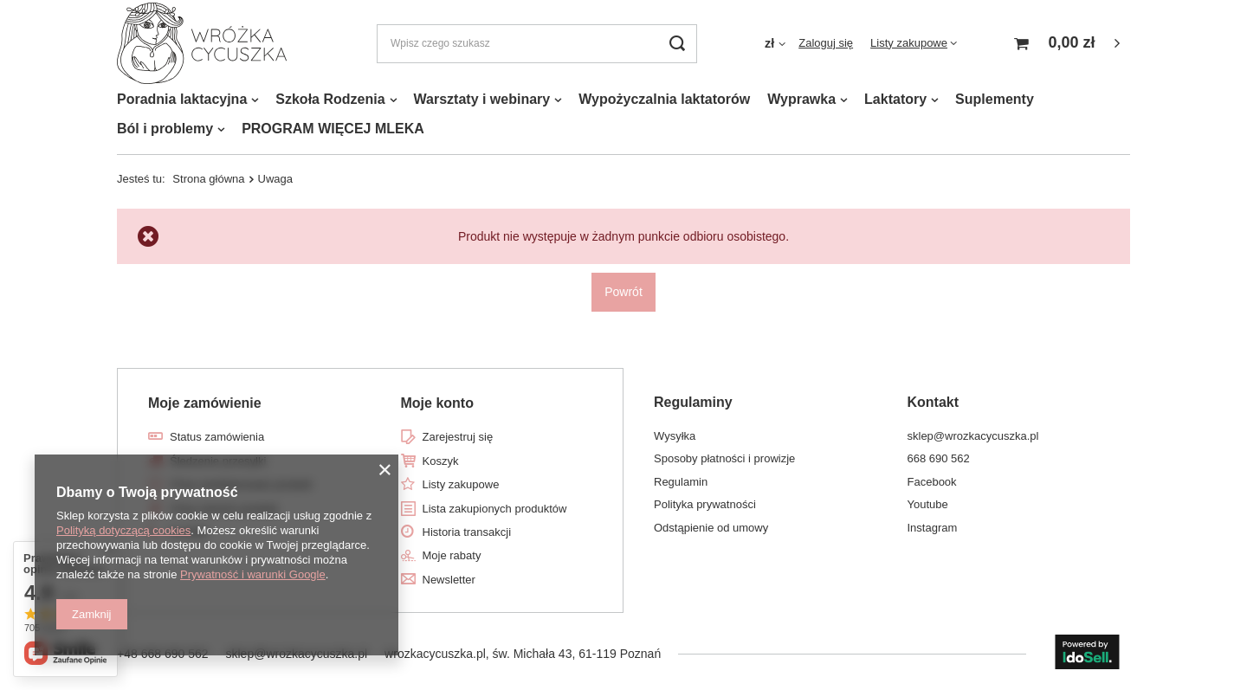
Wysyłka (674, 435)
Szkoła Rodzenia (329, 99)
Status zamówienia (217, 436)
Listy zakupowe (908, 42)
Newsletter (449, 579)
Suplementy (994, 99)
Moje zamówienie (205, 403)
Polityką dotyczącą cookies (123, 530)
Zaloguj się (825, 42)
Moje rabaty (452, 555)
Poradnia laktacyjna (182, 99)
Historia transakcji (467, 532)
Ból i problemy (165, 128)
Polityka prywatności (705, 504)
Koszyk (441, 461)
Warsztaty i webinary (482, 99)
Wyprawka (801, 99)
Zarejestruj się (458, 436)
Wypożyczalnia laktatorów (664, 99)
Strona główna (208, 178)
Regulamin (680, 481)
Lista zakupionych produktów (495, 508)
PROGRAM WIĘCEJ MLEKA (333, 128)
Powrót (623, 292)
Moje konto (437, 403)
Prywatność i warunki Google (253, 574)
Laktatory (895, 99)
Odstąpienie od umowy (711, 527)
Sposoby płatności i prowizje (724, 458)
